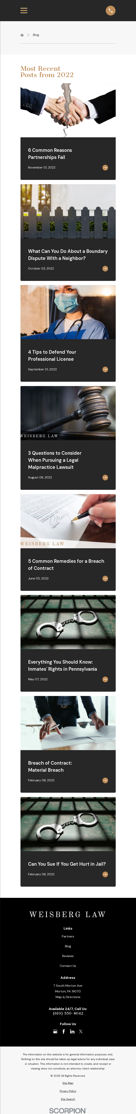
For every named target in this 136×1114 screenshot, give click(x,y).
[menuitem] (68, 1083)
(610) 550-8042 (68, 1013)
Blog (68, 946)
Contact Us (68, 966)
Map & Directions (68, 997)
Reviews (68, 956)
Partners (68, 936)
